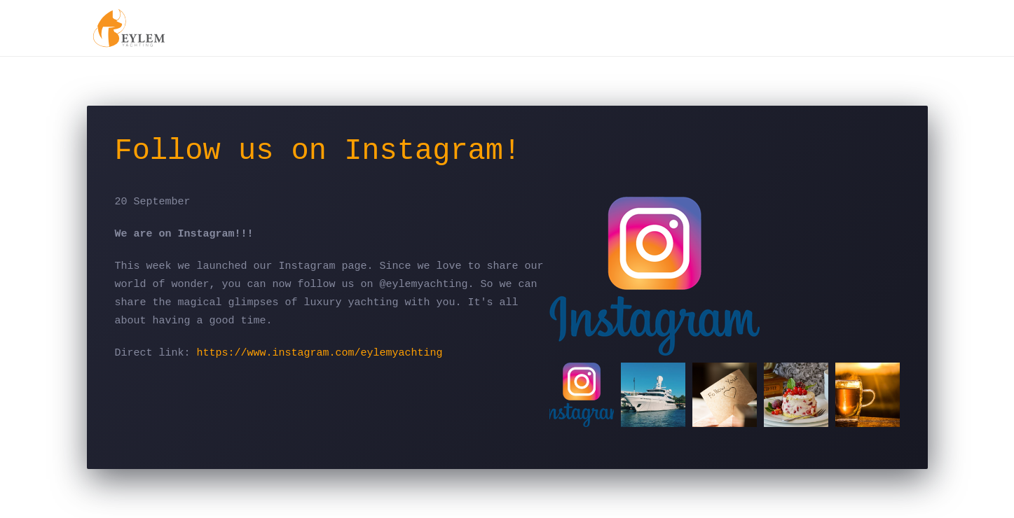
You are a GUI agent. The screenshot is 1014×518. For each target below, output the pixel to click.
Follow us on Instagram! (318, 151)
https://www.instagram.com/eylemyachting (320, 353)
